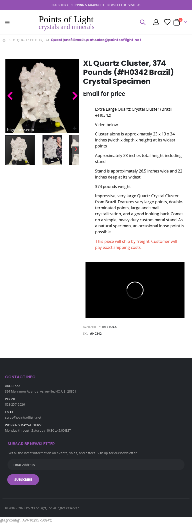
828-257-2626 (15, 405)
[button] (74, 128)
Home (4, 40)
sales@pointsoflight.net (23, 418)
